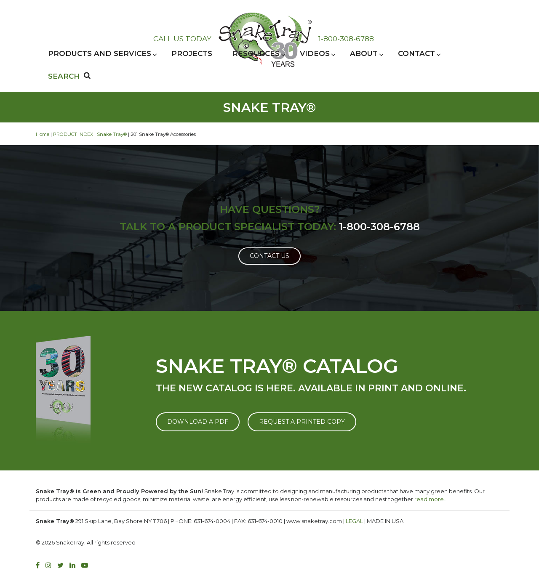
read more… (431, 499)
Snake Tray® (112, 134)
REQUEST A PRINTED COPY (302, 421)
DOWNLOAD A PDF (197, 421)
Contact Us (269, 256)
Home (42, 134)
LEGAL (354, 521)
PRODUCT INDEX (73, 134)
